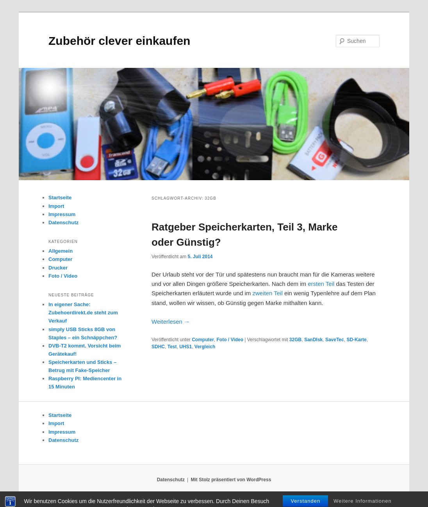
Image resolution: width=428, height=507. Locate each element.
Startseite (59, 197)
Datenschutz (63, 222)
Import (56, 206)
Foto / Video (230, 339)
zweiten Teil (267, 293)
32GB (295, 339)
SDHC (158, 346)
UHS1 (185, 346)
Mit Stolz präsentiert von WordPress (231, 479)
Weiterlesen (171, 321)
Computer (203, 339)
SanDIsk (313, 339)
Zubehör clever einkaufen (119, 40)
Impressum (61, 214)
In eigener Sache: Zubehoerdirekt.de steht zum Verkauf (83, 312)
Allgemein (60, 251)
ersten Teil (321, 283)
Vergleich (204, 346)
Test (172, 346)
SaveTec (334, 339)
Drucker (58, 268)
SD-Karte (356, 339)
